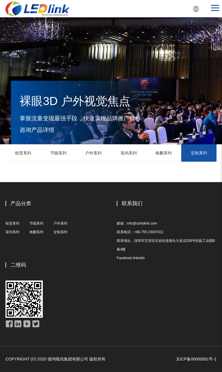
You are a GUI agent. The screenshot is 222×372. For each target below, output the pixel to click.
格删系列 (164, 153)
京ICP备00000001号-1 (196, 359)
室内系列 (129, 153)
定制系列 (199, 153)
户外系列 (93, 153)
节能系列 (58, 153)
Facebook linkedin (131, 258)
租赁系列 (23, 153)
